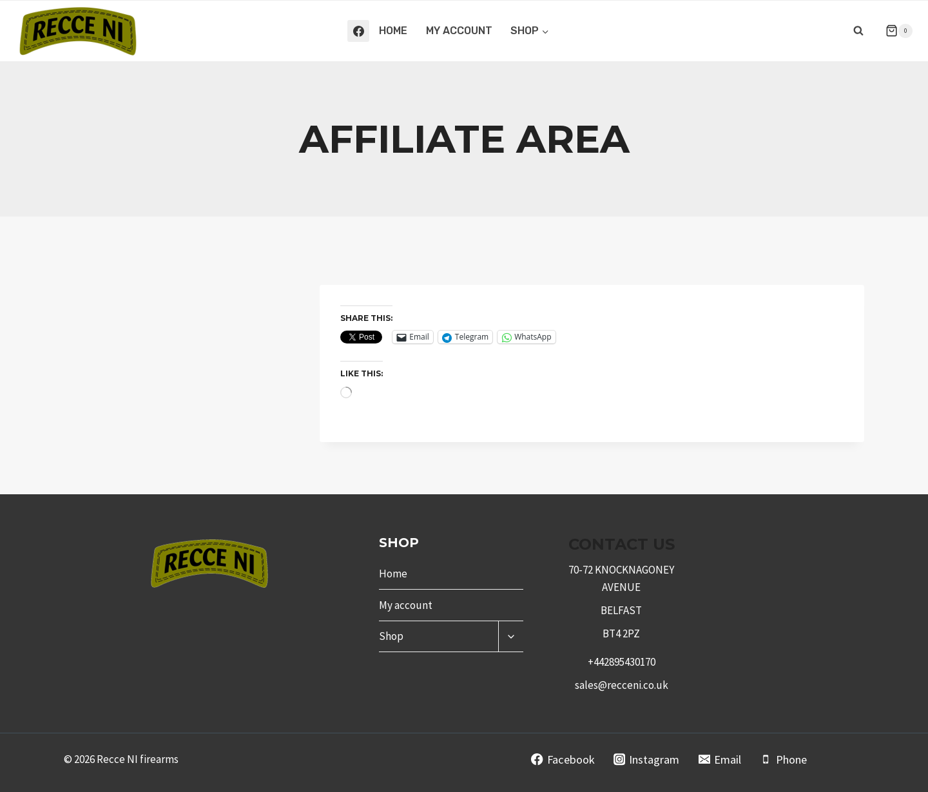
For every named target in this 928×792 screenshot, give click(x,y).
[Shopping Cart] (894, 31)
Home (393, 30)
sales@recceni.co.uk (621, 685)
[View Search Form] (858, 31)
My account (459, 30)
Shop (391, 636)
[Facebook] (358, 31)
